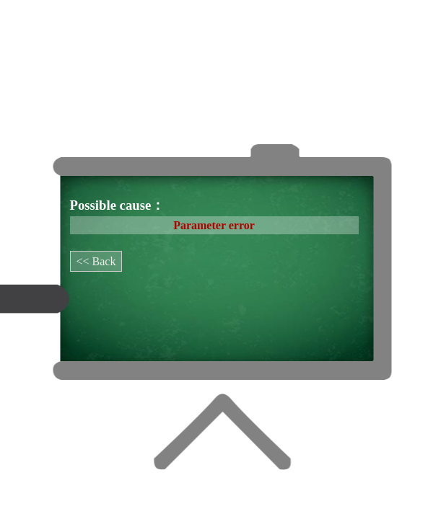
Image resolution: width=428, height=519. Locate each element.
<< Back (96, 261)
